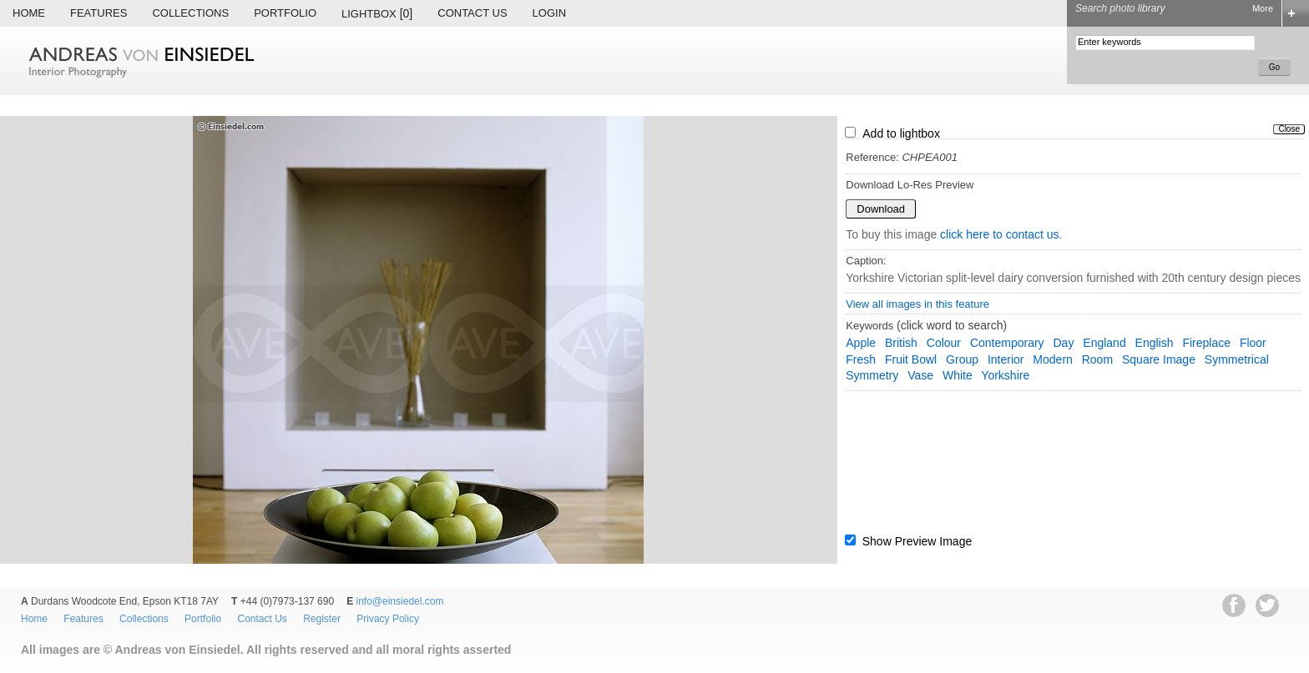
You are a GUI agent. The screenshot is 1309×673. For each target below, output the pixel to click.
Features (98, 13)
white (958, 375)
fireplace (1206, 342)
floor (1253, 342)
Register (322, 619)
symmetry (872, 375)
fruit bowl (911, 359)
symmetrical (1237, 359)
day (1064, 342)
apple (861, 342)
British (901, 342)
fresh (861, 359)
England (1104, 342)
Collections (190, 13)
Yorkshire (1005, 375)
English (1154, 342)
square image (1158, 359)
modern (1052, 359)
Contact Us (472, 13)
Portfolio (285, 13)
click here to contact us (999, 234)
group (962, 359)
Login (549, 13)
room (1097, 359)
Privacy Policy (387, 619)
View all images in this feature (917, 304)
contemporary (1007, 342)
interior (1006, 359)
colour (944, 342)
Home (29, 13)
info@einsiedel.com (400, 601)
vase (920, 375)
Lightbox (376, 13)
